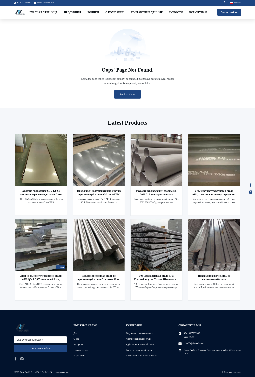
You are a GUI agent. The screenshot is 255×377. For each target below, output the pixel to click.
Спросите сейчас (229, 12)
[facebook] (16, 359)
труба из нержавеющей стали (140, 344)
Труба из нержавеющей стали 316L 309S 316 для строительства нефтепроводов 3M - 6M (156, 194)
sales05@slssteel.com (45, 3)
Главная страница (43, 12)
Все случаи (198, 12)
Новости (176, 12)
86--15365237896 (192, 333)
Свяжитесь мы (80, 350)
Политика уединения (232, 372)
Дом (76, 333)
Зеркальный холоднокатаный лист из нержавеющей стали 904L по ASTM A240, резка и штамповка (99, 194)
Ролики (93, 12)
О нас (76, 339)
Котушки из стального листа (140, 333)
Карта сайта (79, 355)
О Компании (114, 12)
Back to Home (127, 94)
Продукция (72, 12)
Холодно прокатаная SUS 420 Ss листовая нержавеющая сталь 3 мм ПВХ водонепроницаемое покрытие (41, 194)
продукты (78, 344)
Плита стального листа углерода (141, 355)
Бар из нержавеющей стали (139, 350)
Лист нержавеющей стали (138, 339)
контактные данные (147, 12)
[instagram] (22, 359)
